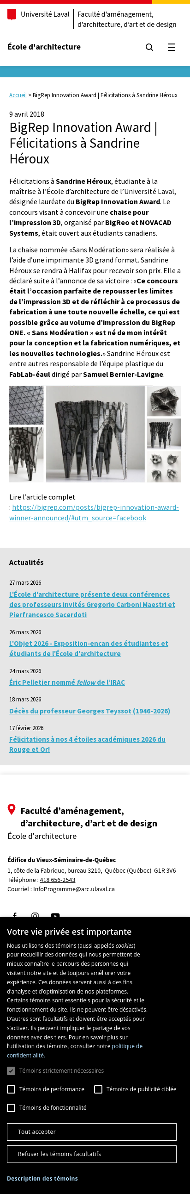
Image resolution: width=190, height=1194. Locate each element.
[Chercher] (149, 47)
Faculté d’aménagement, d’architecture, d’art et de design (127, 19)
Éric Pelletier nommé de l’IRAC (67, 682)
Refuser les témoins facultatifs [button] (59, 1154)
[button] (42, 1178)
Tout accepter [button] (37, 1132)
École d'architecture (44, 47)
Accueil (18, 95)
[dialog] (95, 1055)
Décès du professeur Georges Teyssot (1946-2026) (89, 710)
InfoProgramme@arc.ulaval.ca (74, 889)
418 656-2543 (58, 880)
